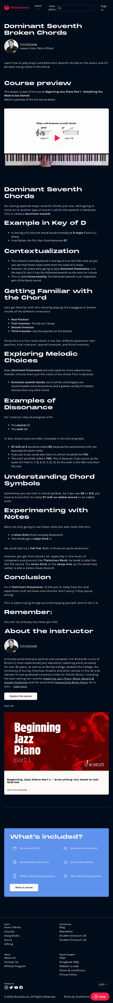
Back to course (24, 887)
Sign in (104, 8)
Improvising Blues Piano (71, 682)
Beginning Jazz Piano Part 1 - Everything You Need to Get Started (52, 781)
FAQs (62, 957)
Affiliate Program (15, 966)
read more (20, 686)
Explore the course (21, 696)
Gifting (8, 944)
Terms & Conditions (72, 970)
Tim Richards (28, 44)
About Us (10, 957)
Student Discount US (72, 939)
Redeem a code (68, 966)
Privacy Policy (68, 974)
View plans (52, 7)
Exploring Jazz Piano (57, 678)
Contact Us (11, 962)
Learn (38, 5)
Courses (9, 931)
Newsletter (66, 931)
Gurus (8, 939)
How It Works (12, 927)
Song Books (11, 935)
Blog (62, 927)
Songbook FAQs (69, 962)
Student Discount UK (72, 935)
